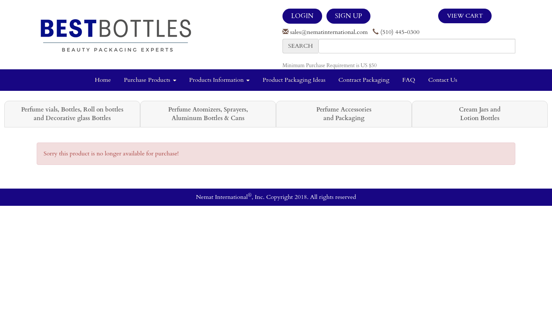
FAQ (408, 80)
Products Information (219, 80)
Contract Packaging (364, 80)
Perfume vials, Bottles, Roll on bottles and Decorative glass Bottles (72, 113)
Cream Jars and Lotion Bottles (479, 113)
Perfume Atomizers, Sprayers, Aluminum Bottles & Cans (208, 113)
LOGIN (302, 16)
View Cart (465, 16)
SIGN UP (348, 16)
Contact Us (442, 80)
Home (103, 80)
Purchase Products (150, 80)
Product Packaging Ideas (294, 80)
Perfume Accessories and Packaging (343, 113)
